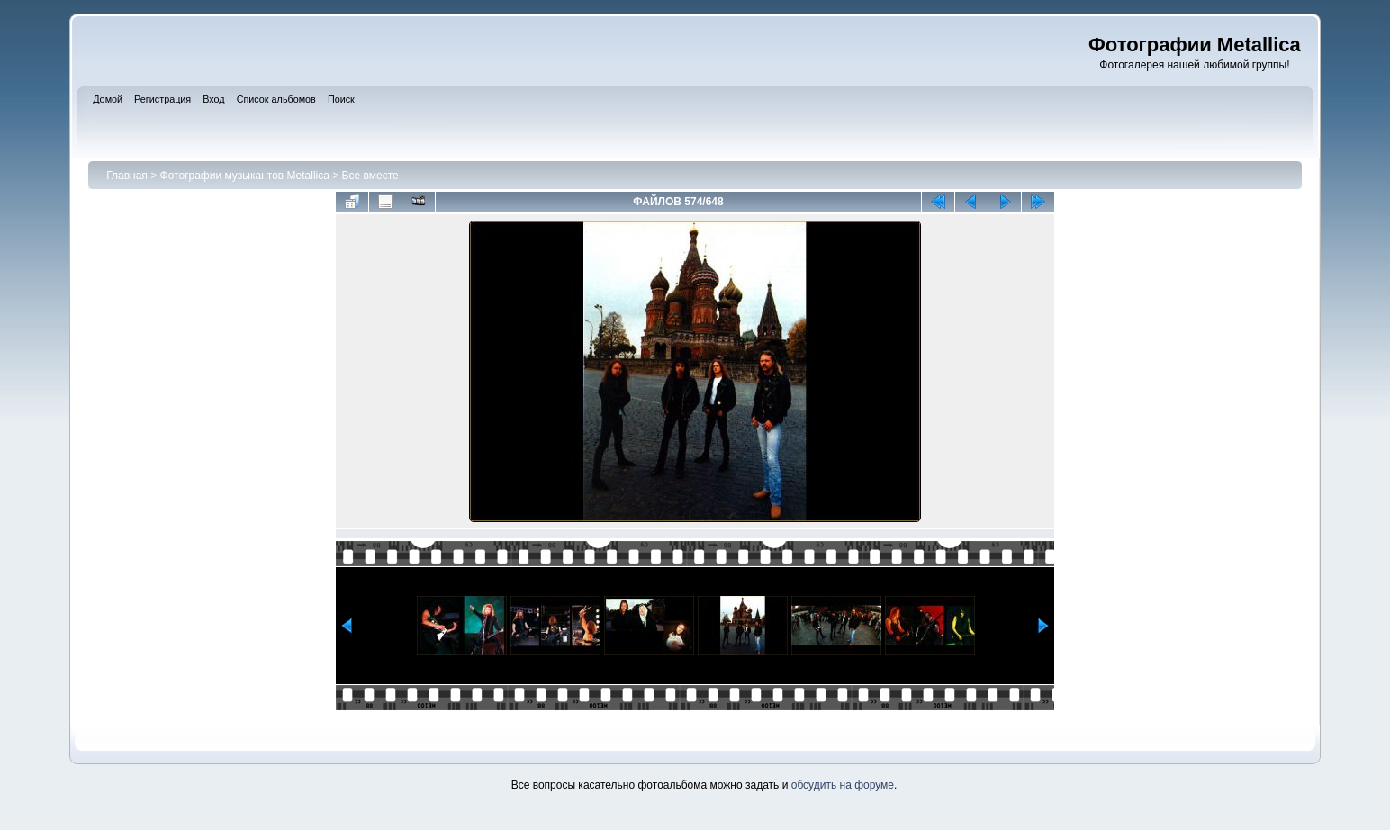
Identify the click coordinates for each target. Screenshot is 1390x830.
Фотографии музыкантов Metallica (244, 175)
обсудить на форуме (842, 785)
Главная (127, 175)
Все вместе (370, 175)
